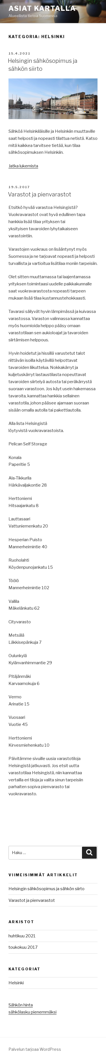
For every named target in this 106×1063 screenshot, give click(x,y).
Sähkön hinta (20, 1005)
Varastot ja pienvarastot (39, 194)
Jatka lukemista (23, 166)
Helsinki (16, 982)
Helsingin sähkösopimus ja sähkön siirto (46, 888)
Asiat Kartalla (42, 8)
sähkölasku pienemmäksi (32, 1012)
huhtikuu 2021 (22, 936)
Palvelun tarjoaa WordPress (34, 1049)
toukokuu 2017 (23, 947)
